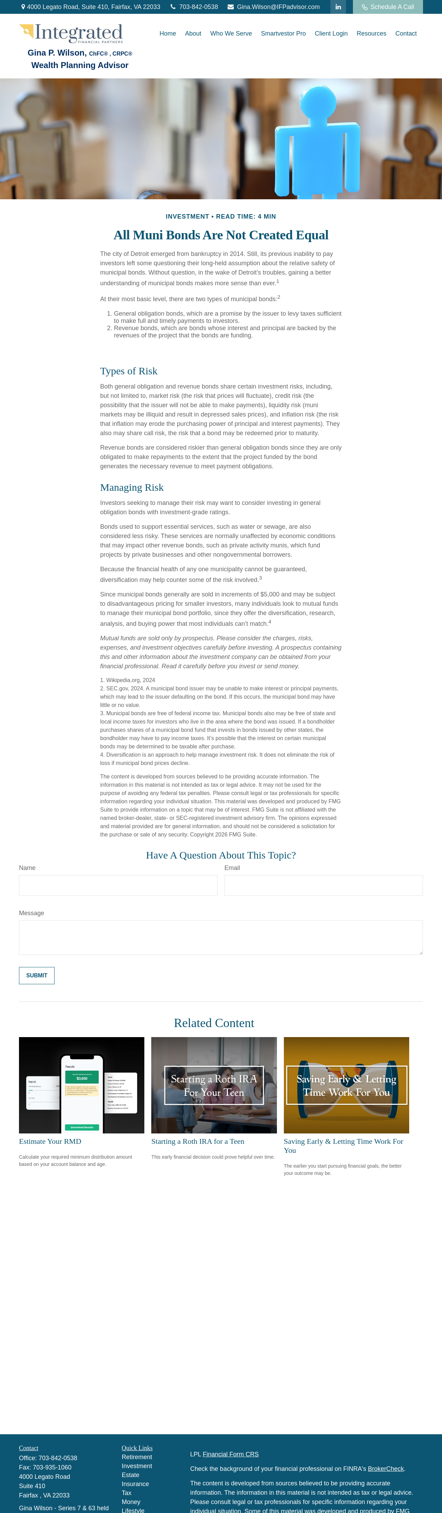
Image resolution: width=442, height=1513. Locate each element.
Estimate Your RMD (50, 1141)
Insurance (135, 1484)
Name (27, 867)
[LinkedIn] (338, 7)
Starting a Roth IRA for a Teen (197, 1141)
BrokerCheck (386, 1468)
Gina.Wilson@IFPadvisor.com (273, 6)
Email (232, 867)
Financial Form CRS (231, 1454)
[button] (168, 33)
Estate (131, 1475)
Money (131, 1501)
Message (31, 913)
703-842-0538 (193, 6)
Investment (137, 1466)
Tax (127, 1493)
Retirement (137, 1457)
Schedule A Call (388, 6)
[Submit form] (37, 975)
